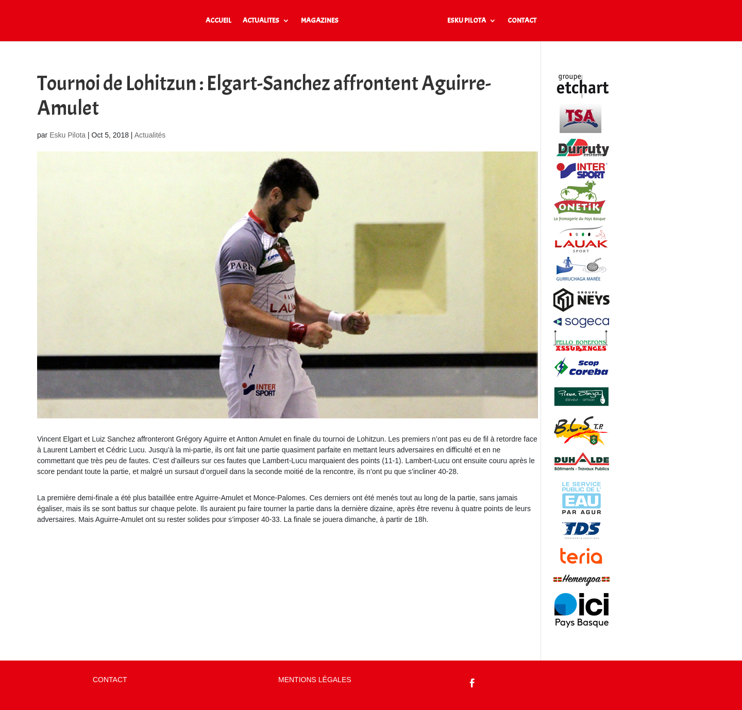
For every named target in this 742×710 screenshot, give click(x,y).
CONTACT (522, 21)
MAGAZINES (320, 21)
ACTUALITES (261, 21)
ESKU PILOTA (466, 21)
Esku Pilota (67, 135)
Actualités (150, 135)
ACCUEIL (218, 21)
